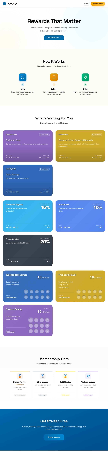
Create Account (54, 437)
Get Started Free (98, 4)
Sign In (86, 4)
